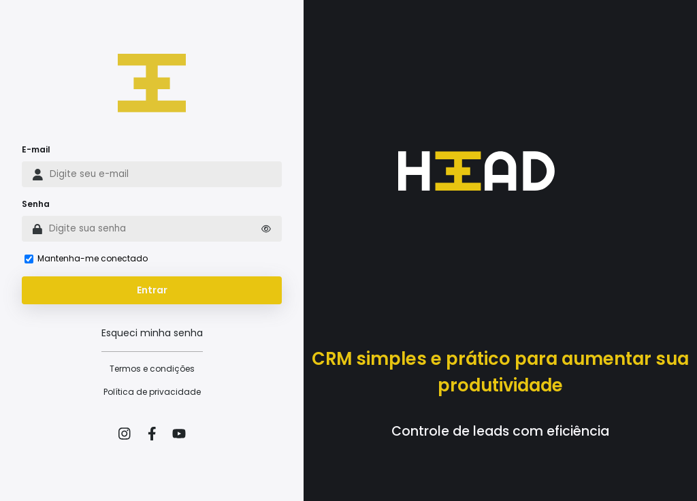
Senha (36, 204)
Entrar (152, 290)
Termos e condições (152, 368)
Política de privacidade (152, 392)
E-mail (36, 149)
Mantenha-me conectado (92, 258)
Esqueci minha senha (152, 333)
